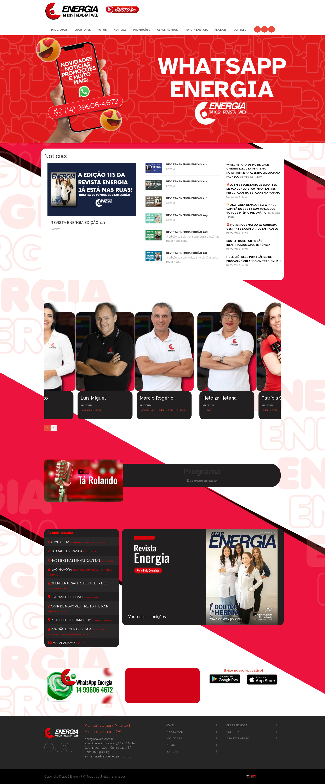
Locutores (82, 29)
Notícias (120, 29)
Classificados (167, 29)
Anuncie (221, 29)
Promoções (141, 29)
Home (170, 725)
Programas (59, 29)
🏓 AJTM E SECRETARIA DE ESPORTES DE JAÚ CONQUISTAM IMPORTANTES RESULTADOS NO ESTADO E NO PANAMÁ (253, 188)
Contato (239, 29)
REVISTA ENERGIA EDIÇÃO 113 (78, 222)
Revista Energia (196, 29)
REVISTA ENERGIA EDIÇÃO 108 (186, 232)
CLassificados (237, 725)
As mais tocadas (60, 533)
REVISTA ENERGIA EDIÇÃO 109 (187, 215)
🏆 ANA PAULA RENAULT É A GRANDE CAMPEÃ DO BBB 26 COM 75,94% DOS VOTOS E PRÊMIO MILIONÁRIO (251, 208)
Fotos (102, 29)
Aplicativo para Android (107, 725)
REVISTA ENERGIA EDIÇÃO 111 (186, 181)
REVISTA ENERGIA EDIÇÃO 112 (186, 164)
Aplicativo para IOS (103, 731)
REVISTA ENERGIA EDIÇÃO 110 (186, 198)
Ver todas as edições (147, 617)
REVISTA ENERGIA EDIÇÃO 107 (186, 253)
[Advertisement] (213, 8)
